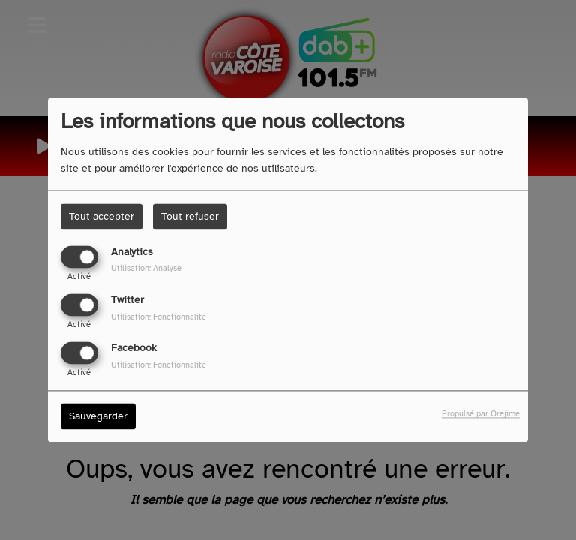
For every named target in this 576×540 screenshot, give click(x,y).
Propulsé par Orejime (481, 414)
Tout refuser (190, 216)
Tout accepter (101, 216)
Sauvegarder (98, 416)
